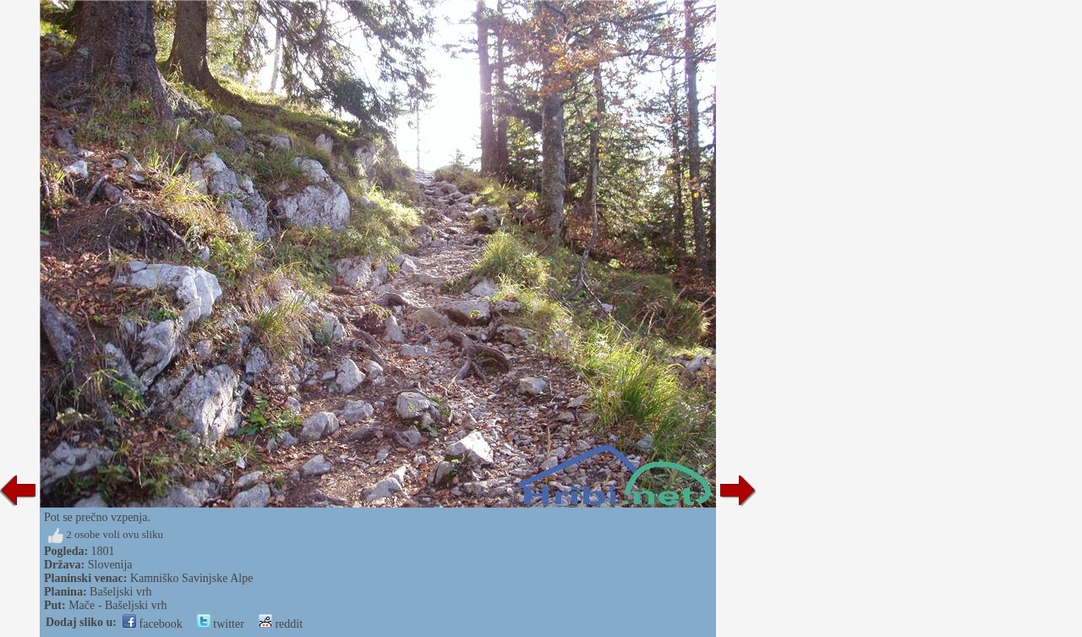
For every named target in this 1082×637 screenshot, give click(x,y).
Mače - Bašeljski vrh (117, 605)
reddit (281, 624)
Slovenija (110, 564)
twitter (220, 624)
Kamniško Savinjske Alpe (191, 578)
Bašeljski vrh (121, 591)
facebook (153, 624)
